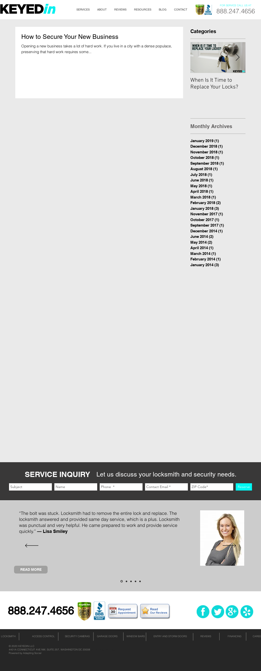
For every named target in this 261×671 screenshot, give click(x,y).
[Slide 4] (135, 581)
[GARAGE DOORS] (107, 636)
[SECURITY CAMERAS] (77, 636)
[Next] (229, 546)
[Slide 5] (140, 581)
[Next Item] (237, 57)
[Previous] (31, 546)
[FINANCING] (234, 636)
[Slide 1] (121, 581)
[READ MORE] (31, 569)
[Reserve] (244, 487)
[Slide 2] (126, 581)
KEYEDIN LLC (26, 646)
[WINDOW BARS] (135, 636)
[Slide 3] (131, 581)
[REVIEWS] (206, 636)
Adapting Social (32, 653)
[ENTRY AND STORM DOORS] (170, 636)
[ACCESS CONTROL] (43, 636)
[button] (83, 9)
